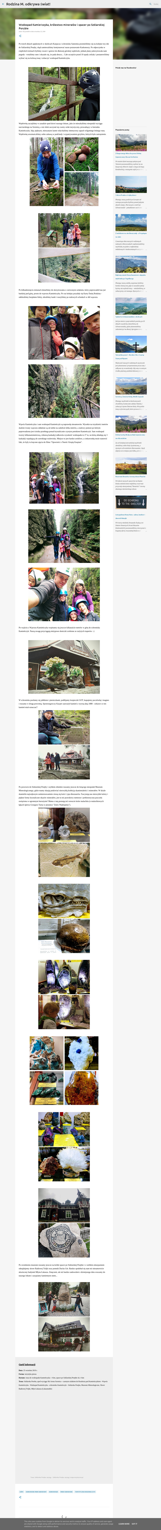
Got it (134, 1524)
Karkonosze (53, 1492)
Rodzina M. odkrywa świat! (28, 4)
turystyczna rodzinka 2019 (85, 1492)
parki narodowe (66, 1492)
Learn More (124, 1524)
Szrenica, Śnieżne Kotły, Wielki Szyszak (129, 397)
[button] (20, 36)
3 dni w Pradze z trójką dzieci (125, 195)
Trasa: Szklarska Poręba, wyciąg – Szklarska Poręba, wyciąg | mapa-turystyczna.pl (57, 1477)
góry (21, 1492)
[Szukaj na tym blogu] (147, 4)
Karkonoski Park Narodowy (36, 1492)
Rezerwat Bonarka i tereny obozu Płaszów (130, 476)
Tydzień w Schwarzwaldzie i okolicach (128, 317)
